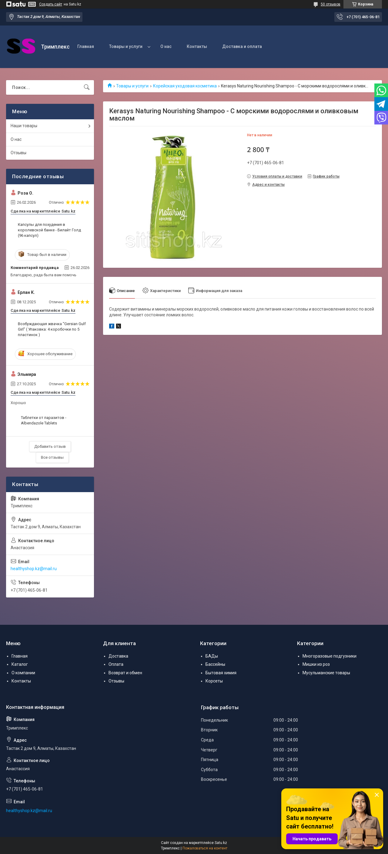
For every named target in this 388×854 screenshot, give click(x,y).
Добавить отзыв (50, 446)
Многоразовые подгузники (329, 656)
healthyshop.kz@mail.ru (34, 568)
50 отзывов (330, 4)
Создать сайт (50, 4)
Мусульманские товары (326, 672)
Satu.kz (221, 843)
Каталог (20, 664)
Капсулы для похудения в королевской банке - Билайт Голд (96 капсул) (49, 230)
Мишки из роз (316, 664)
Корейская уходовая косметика (185, 85)
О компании (23, 672)
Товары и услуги (125, 46)
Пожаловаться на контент (204, 848)
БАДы (212, 656)
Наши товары (24, 125)
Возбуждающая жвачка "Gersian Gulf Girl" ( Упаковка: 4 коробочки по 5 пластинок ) (52, 329)
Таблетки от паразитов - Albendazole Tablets (43, 420)
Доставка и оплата (242, 46)
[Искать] (86, 87)
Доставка (118, 656)
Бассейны (215, 664)
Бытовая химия (221, 672)
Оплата (116, 664)
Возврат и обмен (125, 672)
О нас (166, 46)
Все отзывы (52, 457)
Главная (85, 46)
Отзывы (18, 152)
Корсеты (214, 681)
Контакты (197, 46)
